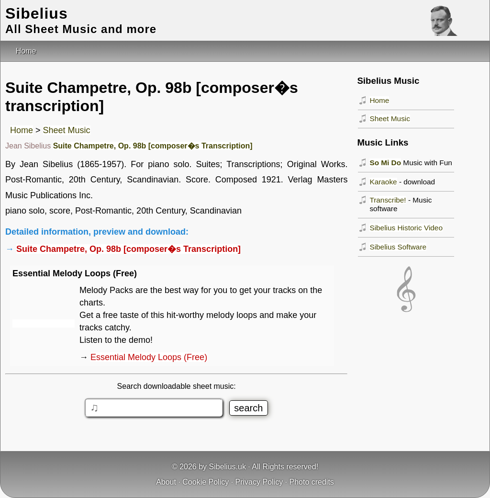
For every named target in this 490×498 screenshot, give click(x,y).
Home (21, 130)
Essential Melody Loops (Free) (148, 357)
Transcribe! (387, 200)
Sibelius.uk (227, 467)
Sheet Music (66, 130)
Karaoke (383, 182)
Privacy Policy (259, 482)
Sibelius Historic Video (406, 228)
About (166, 482)
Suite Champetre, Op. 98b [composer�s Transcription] (153, 146)
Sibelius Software (397, 247)
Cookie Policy (205, 482)
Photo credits (311, 482)
